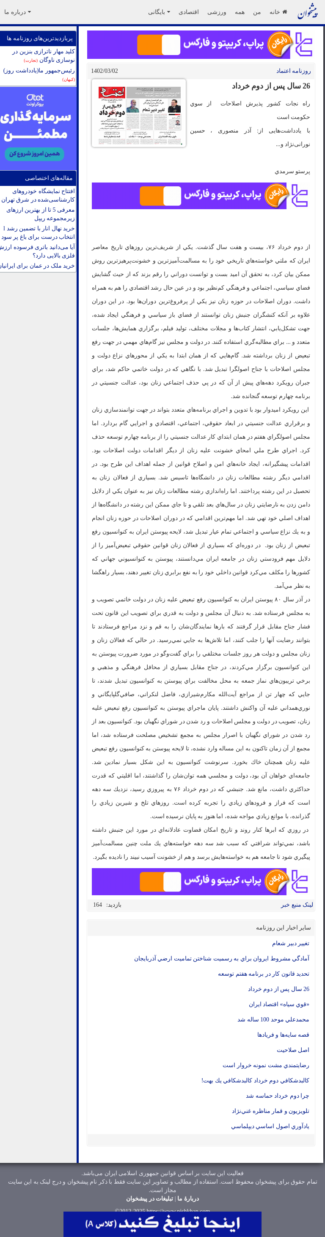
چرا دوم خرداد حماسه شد (277, 1096)
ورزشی (216, 11)
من (257, 11)
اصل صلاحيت (293, 1050)
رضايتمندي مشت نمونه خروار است (266, 1065)
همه (240, 11)
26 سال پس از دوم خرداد (279, 989)
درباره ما (17, 11)
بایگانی (159, 11)
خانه (278, 11)
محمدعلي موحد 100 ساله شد (273, 1019)
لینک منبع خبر (297, 905)
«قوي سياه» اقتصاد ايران (279, 1004)
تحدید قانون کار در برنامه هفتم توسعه (263, 974)
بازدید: (113, 905)
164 (97, 905)
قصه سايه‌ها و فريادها (283, 1035)
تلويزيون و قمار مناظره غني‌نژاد (270, 1111)
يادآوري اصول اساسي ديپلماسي (270, 1126)
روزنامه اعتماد (293, 71)
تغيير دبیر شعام (290, 943)
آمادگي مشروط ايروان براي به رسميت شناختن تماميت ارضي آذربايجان (222, 958)
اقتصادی (189, 11)
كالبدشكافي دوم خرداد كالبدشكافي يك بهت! (255, 1080)
